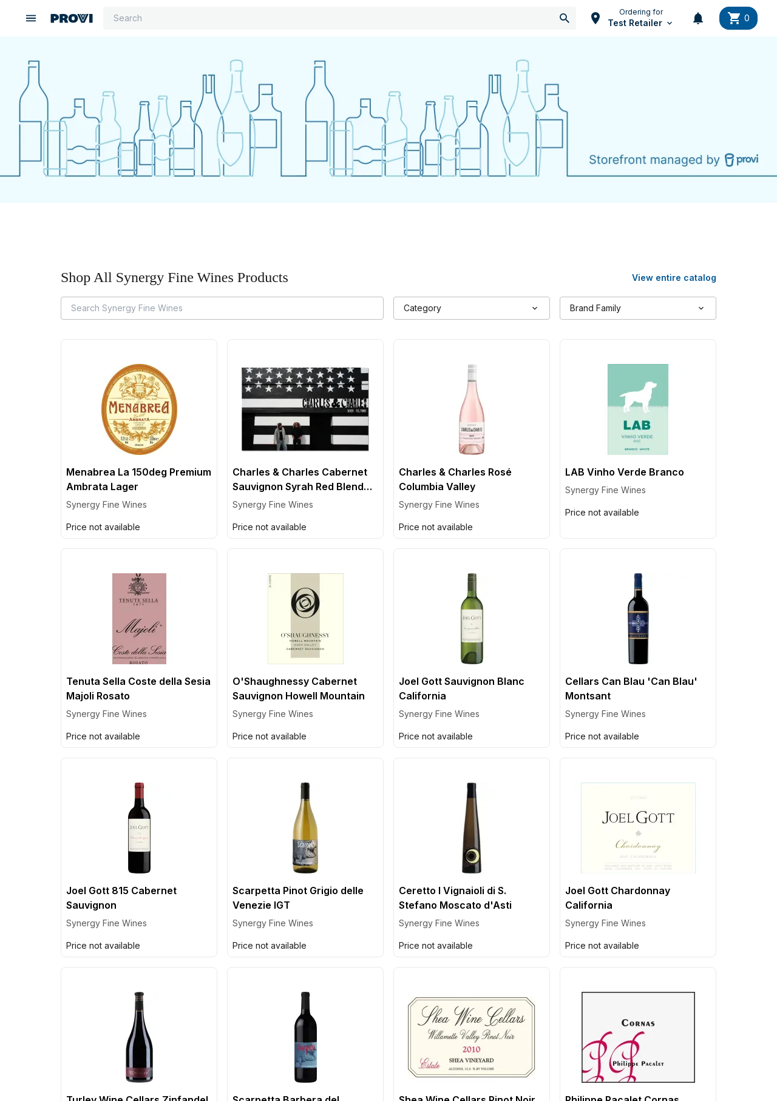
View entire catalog (674, 279)
